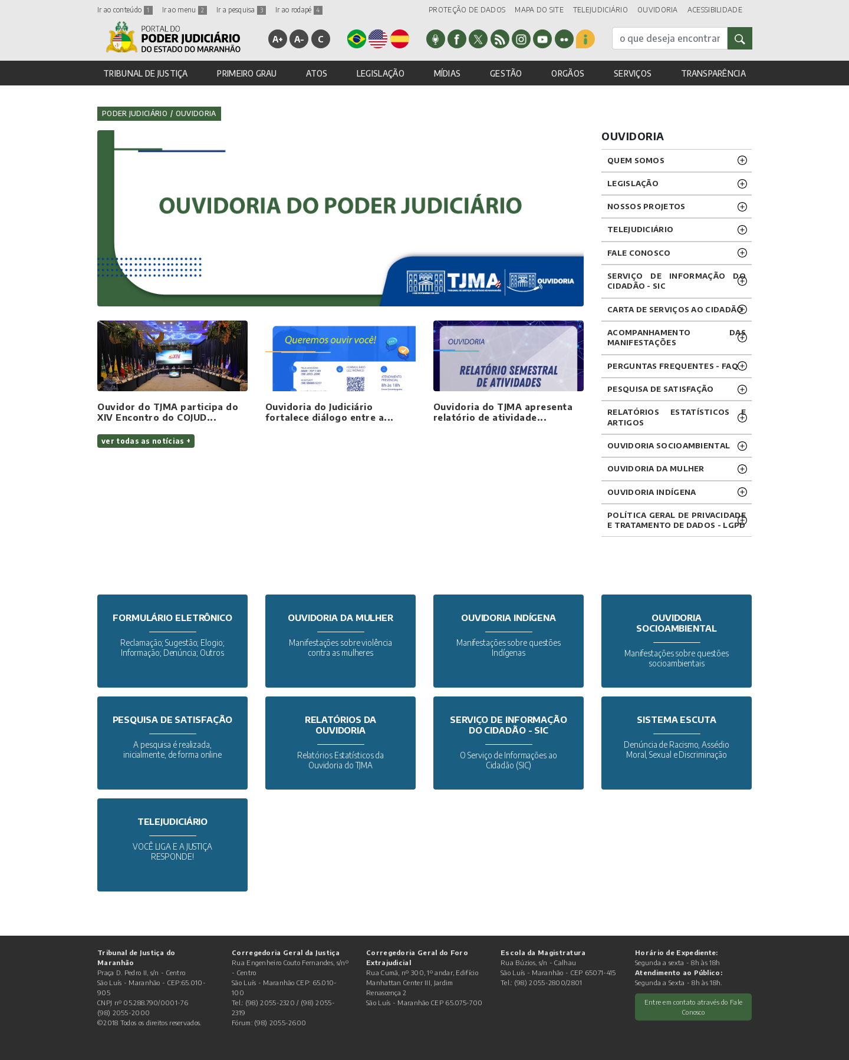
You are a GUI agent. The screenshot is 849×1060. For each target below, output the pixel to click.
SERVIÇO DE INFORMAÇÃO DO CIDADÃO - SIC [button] (676, 280)
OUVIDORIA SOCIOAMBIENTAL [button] (668, 445)
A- (299, 39)
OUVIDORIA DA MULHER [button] (656, 468)
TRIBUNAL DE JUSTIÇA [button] (145, 73)
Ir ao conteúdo (125, 9)
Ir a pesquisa (241, 9)
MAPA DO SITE (539, 9)
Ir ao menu (184, 9)
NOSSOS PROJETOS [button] (646, 206)
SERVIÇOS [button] (632, 73)
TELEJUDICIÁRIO (600, 9)
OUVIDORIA (657, 9)
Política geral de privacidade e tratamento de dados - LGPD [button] (676, 520)
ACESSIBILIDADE (714, 9)
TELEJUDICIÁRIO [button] (640, 229)
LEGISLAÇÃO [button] (380, 73)
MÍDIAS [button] (447, 73)
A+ (278, 39)
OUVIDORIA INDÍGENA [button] (651, 492)
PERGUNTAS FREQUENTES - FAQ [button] (672, 366)
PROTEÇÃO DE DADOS (467, 9)
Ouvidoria (196, 113)
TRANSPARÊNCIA (713, 73)
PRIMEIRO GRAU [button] (247, 73)
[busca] (670, 38)
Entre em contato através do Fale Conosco (693, 1007)
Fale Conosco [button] (639, 252)
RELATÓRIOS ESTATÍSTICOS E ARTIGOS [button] (676, 417)
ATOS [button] (316, 73)
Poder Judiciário (134, 113)
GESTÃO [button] (506, 73)
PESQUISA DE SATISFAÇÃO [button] (660, 389)
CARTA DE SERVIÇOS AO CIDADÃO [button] (675, 309)
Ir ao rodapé (299, 9)
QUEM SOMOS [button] (635, 160)
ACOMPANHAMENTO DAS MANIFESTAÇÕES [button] (676, 337)
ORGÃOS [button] (567, 73)
